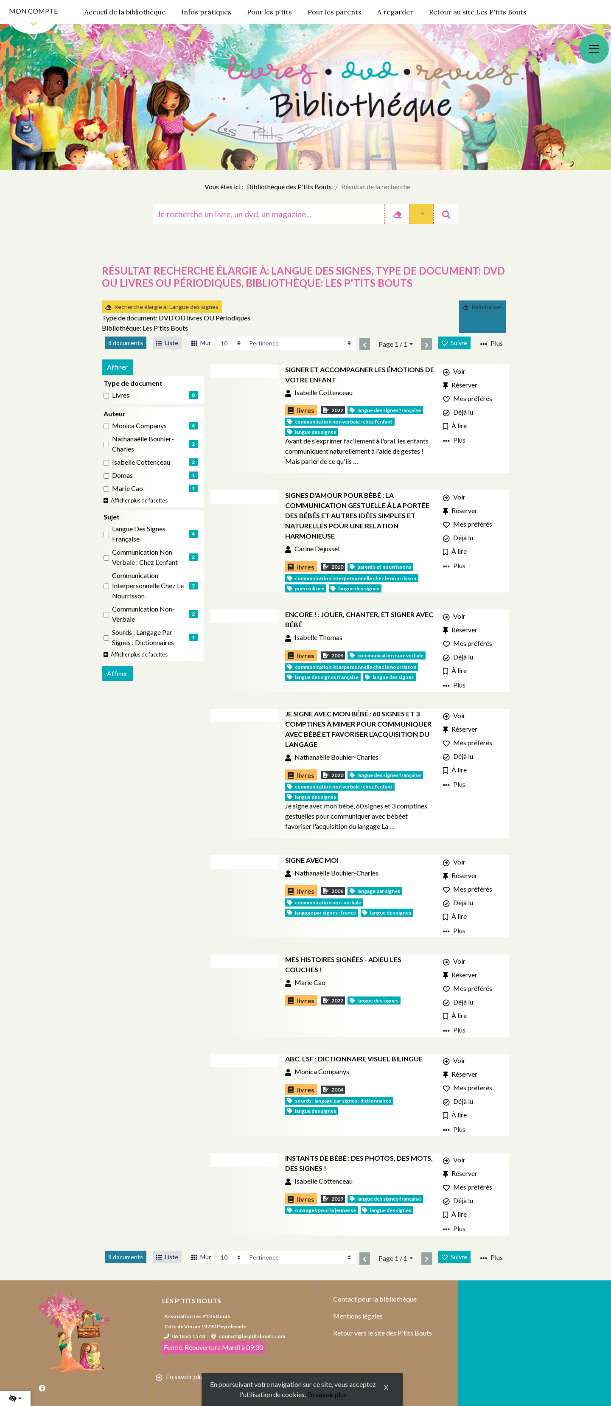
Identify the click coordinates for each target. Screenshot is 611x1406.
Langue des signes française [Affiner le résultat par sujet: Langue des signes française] (138, 534)
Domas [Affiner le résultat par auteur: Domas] (122, 475)
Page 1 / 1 (392, 344)
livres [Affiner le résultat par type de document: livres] (120, 395)
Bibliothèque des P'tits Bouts (289, 186)
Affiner (117, 367)
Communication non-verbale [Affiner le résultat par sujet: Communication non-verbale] (143, 614)
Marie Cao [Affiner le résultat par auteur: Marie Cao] (127, 488)
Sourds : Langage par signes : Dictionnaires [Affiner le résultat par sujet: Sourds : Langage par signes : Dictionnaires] (143, 637)
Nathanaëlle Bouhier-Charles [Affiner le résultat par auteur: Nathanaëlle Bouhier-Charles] (143, 444)
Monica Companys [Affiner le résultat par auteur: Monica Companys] (139, 425)
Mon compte (33, 11)
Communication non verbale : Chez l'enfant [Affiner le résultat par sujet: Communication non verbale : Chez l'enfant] (145, 557)
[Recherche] (268, 214)
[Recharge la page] (231, 343)
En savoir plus (327, 1394)
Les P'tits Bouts (191, 1301)
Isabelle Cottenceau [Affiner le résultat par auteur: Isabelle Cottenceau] (141, 462)
